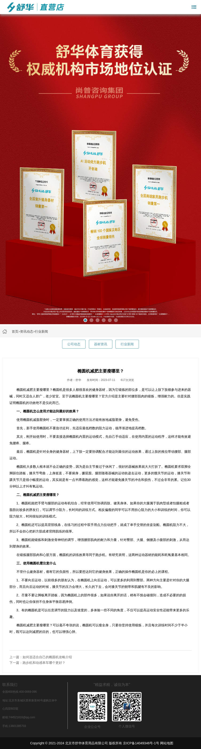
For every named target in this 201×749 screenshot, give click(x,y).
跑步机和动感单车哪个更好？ (44, 663)
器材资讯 (100, 344)
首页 (15, 331)
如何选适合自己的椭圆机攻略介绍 (47, 657)
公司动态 (73, 344)
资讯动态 (26, 331)
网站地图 (166, 743)
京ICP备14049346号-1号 (141, 743)
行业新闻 (41, 331)
